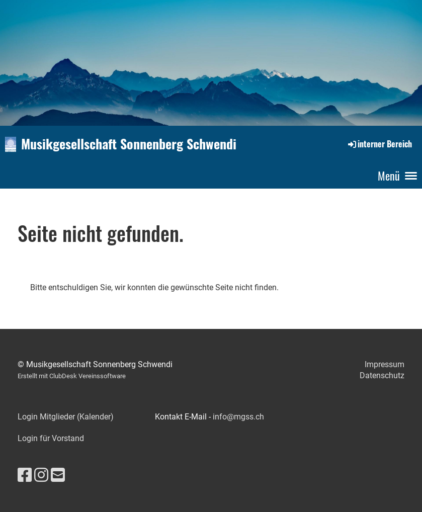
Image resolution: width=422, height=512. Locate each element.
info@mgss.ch (238, 416)
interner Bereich (379, 144)
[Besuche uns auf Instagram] (41, 475)
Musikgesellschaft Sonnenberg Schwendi (128, 144)
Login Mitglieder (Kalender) (66, 416)
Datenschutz (382, 375)
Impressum (384, 364)
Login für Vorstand (51, 438)
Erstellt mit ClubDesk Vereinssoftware (72, 376)
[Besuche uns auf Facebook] (25, 475)
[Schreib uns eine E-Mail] (58, 475)
